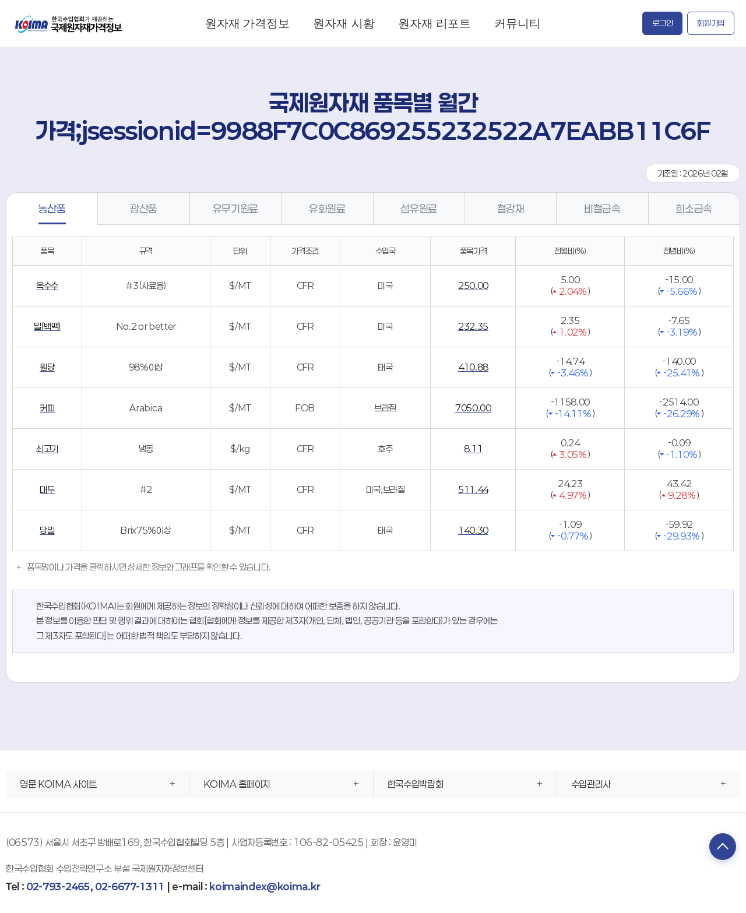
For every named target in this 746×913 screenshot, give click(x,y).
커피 (47, 408)
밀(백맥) (47, 326)
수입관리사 (591, 783)
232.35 (473, 326)
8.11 (473, 448)
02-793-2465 (58, 886)
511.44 (473, 489)
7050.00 (473, 408)
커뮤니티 (517, 23)
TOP (719, 847)
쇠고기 (47, 448)
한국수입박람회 (416, 783)
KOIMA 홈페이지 (236, 783)
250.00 (473, 285)
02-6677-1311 (129, 886)
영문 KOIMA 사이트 (58, 783)
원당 (47, 367)
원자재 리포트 (434, 23)
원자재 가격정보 (247, 23)
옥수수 (47, 285)
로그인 (662, 23)
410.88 (473, 367)
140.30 (473, 530)
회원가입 (710, 23)
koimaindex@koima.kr (264, 886)
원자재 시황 (343, 23)
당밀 (47, 530)
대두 (47, 489)
